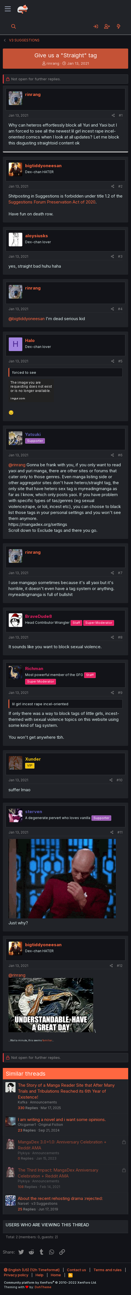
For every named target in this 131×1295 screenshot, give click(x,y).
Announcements (43, 1102)
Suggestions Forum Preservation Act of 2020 (51, 202)
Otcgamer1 (27, 1124)
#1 (121, 115)
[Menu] (7, 9)
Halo (30, 340)
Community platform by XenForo (50, 1282)
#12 (120, 966)
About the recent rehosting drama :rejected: (60, 1198)
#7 (120, 573)
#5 (120, 361)
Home (56, 1275)
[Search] (13, 26)
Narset (23, 1203)
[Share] (113, 115)
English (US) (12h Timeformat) (32, 1269)
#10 (120, 780)
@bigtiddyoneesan (26, 318)
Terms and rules (107, 1269)
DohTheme (43, 1287)
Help (39, 1275)
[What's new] (118, 26)
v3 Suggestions (44, 1203)
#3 (120, 256)
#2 (120, 186)
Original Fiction (50, 1124)
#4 (120, 309)
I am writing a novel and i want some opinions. (62, 1119)
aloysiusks (36, 235)
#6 (120, 455)
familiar (47, 1040)
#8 (120, 637)
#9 (120, 692)
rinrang (53, 63)
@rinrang (16, 464)
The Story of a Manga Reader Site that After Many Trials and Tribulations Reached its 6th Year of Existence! (66, 1091)
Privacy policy (16, 1275)
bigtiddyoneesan (43, 165)
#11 (120, 832)
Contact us (76, 1269)
